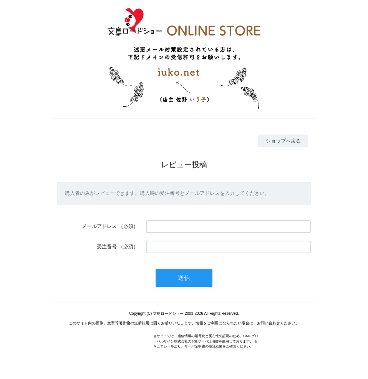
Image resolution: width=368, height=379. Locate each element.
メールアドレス (99, 226)
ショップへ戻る (283, 141)
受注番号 (107, 246)
